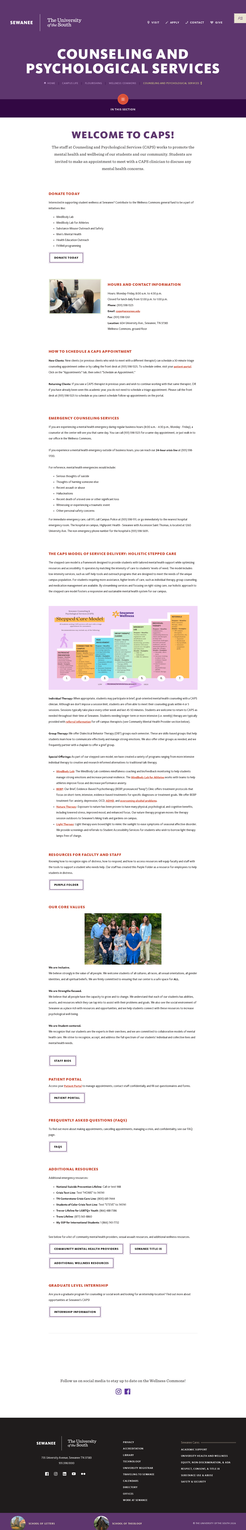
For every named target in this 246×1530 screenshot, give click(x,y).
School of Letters (42, 1523)
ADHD (110, 800)
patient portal (182, 366)
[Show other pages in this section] (172, 83)
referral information (78, 721)
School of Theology (127, 1523)
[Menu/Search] (240, 18)
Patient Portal (73, 1086)
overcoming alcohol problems (138, 800)
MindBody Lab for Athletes (147, 777)
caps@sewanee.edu (128, 311)
